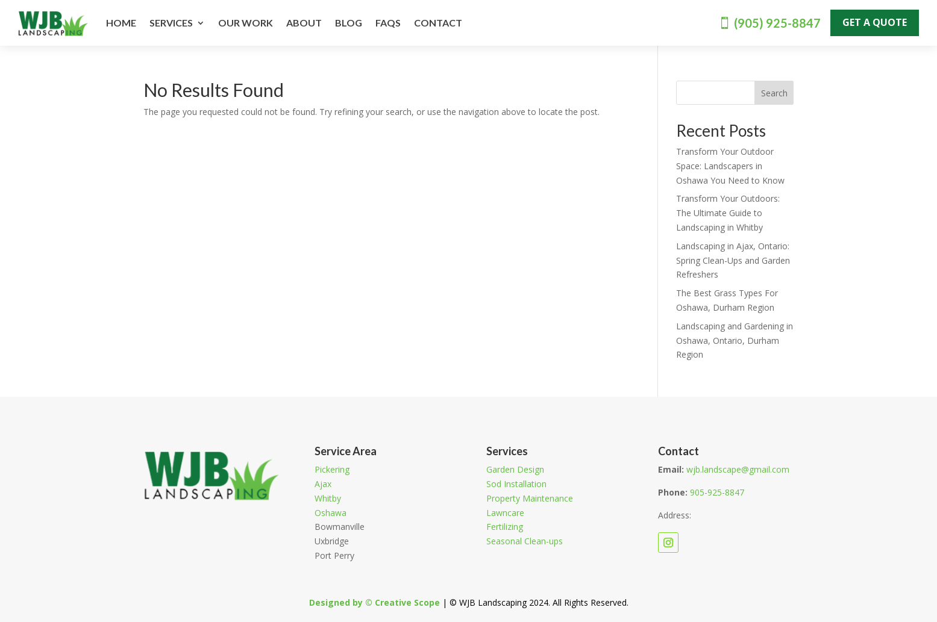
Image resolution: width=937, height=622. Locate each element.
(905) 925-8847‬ (777, 23)
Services (171, 22)
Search (774, 93)
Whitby (328, 498)
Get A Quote (874, 22)
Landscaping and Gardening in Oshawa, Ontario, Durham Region (734, 340)
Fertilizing (504, 526)
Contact (438, 22)
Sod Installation (516, 484)
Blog (348, 22)
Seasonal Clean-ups (524, 541)
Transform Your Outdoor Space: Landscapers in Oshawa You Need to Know (730, 166)
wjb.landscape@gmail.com (737, 469)
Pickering (332, 469)
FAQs (388, 22)
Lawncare (505, 512)
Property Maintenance (529, 498)
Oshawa (330, 512)
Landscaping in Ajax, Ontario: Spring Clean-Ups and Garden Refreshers (733, 260)
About (304, 22)
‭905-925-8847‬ (717, 492)
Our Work (245, 22)
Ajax (323, 484)
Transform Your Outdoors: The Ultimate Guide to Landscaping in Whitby (728, 213)
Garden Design (515, 469)
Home (121, 22)
